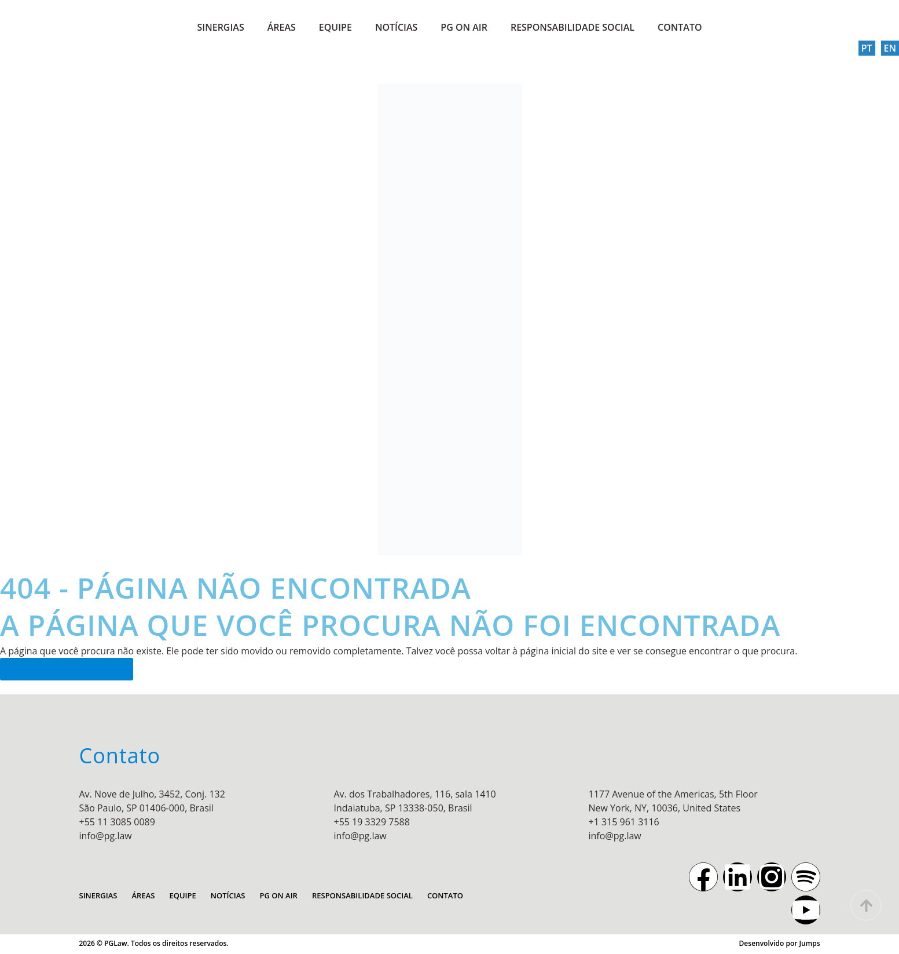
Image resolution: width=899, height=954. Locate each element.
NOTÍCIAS (396, 27)
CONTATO (680, 27)
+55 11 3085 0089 (117, 821)
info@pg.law (105, 835)
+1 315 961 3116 (624, 821)
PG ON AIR (464, 27)
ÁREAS (281, 27)
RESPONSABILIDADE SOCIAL (572, 27)
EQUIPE (335, 27)
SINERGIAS (220, 27)
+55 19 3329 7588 (372, 821)
